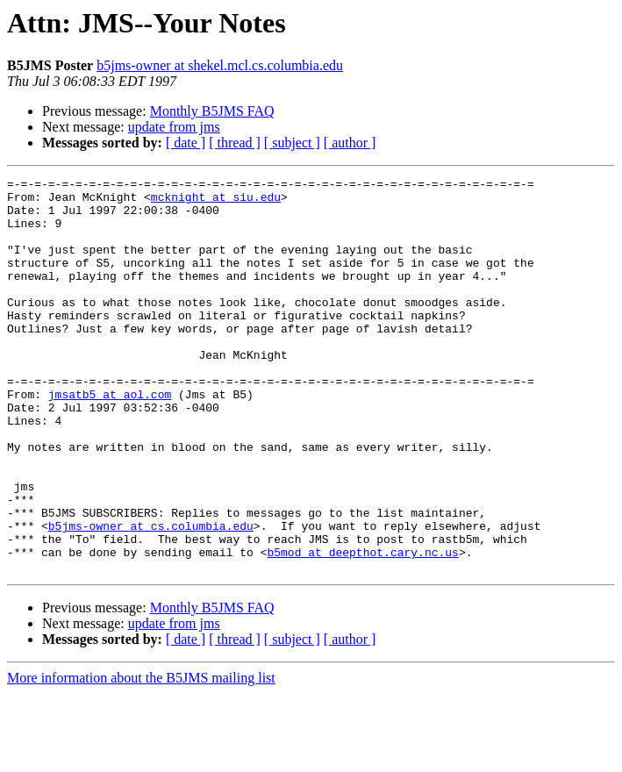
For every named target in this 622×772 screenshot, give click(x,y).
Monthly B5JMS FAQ (212, 111)
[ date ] (185, 142)
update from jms (174, 126)
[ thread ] (235, 142)
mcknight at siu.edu (216, 202)
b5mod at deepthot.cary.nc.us (362, 628)
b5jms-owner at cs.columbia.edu (151, 596)
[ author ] (350, 142)
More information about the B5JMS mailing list (141, 756)
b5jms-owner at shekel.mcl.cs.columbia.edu (220, 65)
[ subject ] (292, 142)
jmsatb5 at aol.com (109, 439)
